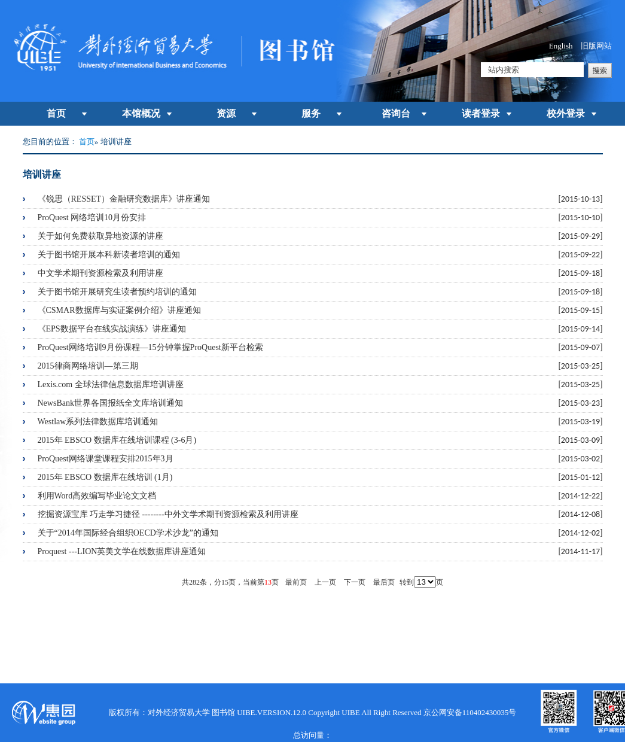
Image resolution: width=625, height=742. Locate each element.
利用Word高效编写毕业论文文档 (97, 495)
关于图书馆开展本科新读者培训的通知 (109, 254)
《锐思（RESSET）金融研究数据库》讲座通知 (124, 198)
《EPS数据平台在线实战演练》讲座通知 (112, 328)
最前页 (296, 582)
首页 (56, 113)
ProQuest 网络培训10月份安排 (92, 217)
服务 (311, 113)
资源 (226, 113)
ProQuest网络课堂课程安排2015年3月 (105, 458)
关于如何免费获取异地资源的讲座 (100, 236)
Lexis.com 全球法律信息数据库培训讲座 (111, 384)
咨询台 (396, 113)
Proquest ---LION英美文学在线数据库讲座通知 (122, 551)
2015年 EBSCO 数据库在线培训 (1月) (105, 477)
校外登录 (566, 113)
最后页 (384, 582)
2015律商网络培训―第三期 (88, 365)
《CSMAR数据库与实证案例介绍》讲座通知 (119, 310)
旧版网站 (596, 45)
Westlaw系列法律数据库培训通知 (98, 421)
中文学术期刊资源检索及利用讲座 (100, 273)
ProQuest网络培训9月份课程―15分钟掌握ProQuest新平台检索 (150, 347)
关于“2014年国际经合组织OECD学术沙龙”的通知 (128, 532)
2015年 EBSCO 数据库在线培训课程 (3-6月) (117, 440)
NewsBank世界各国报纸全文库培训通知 (110, 403)
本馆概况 (141, 113)
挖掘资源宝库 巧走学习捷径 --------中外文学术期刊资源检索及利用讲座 (168, 514)
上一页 (325, 582)
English (561, 45)
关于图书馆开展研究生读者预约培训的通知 (117, 291)
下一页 (354, 582)
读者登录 (481, 113)
